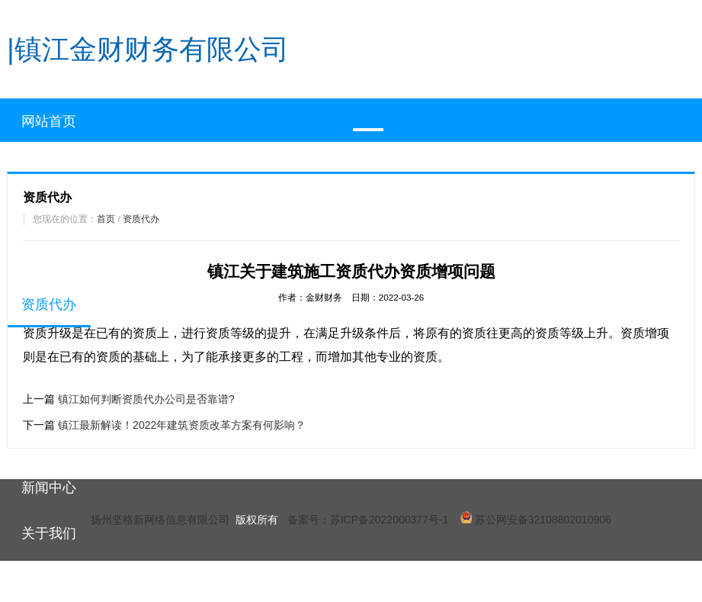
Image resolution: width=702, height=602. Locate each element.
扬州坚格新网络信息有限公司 (160, 519)
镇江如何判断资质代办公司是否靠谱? (146, 399)
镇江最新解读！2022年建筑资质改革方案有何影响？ (182, 425)
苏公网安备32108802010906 (535, 519)
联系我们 (48, 579)
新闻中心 (48, 487)
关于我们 (48, 533)
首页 (106, 219)
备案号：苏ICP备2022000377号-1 (368, 519)
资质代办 (141, 219)
